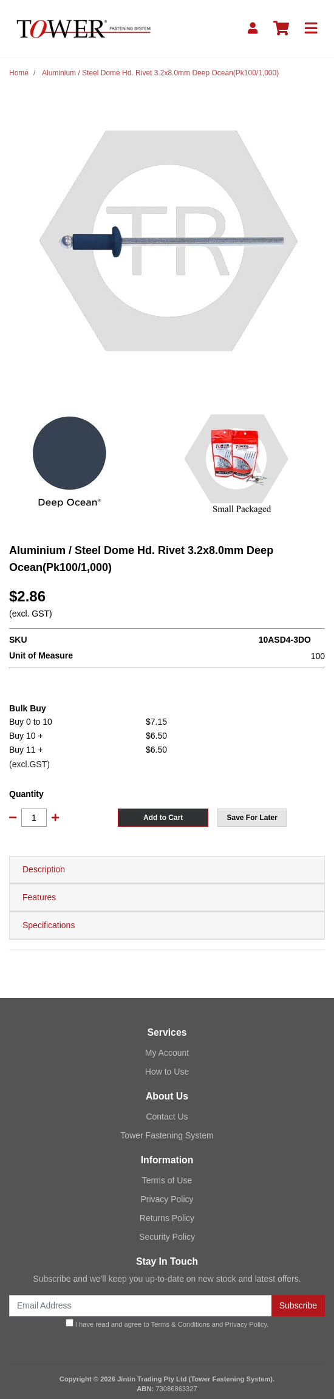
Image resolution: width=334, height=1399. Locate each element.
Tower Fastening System (166, 1135)
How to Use (167, 1071)
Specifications (48, 925)
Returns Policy (167, 1218)
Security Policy (167, 1237)
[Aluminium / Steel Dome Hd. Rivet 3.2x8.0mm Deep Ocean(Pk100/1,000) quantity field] (34, 818)
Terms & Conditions (180, 1324)
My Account (167, 1053)
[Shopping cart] (281, 29)
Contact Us (167, 1116)
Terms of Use (167, 1180)
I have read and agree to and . (167, 1323)
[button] (252, 818)
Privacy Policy (166, 1199)
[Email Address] (140, 1305)
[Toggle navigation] (311, 29)
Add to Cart (163, 817)
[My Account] (252, 28)
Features (39, 897)
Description (43, 869)
